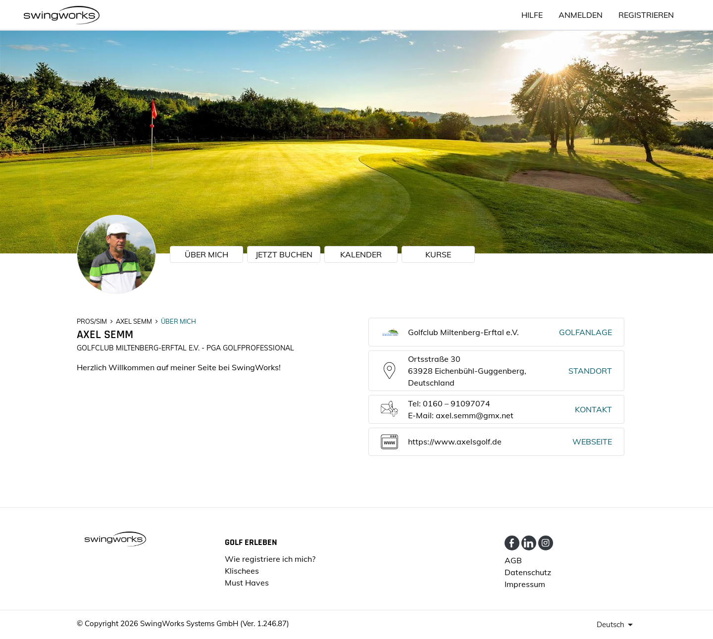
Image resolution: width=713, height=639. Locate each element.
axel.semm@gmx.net (474, 415)
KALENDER (361, 254)
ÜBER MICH (206, 254)
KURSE (438, 254)
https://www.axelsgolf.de (455, 441)
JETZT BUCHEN (283, 254)
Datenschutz (528, 572)
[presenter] (616, 624)
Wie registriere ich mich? (270, 559)
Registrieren (646, 15)
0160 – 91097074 (456, 403)
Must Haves (247, 583)
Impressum (525, 584)
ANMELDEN (581, 15)
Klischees (242, 571)
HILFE (532, 15)
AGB (513, 560)
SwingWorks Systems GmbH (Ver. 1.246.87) (214, 623)
